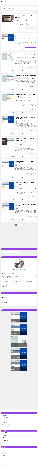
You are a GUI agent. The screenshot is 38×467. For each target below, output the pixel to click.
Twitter (4, 449)
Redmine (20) (4, 297)
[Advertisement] (19, 237)
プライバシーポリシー (7, 424)
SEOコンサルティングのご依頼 (8, 419)
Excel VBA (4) (5, 432)
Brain (4, 451)
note (4, 455)
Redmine (33, 38)
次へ (20, 224)
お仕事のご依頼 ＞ (5, 286)
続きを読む (32, 46)
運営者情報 (5, 415)
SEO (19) (3, 300)
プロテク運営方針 (6, 417)
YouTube (4, 456)
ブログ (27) (4, 305)
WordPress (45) (4, 302)
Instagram (5, 453)
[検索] (10, 252)
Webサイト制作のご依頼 (7, 420)
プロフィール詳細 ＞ (5, 285)
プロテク (3, 2)
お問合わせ (5, 422)
